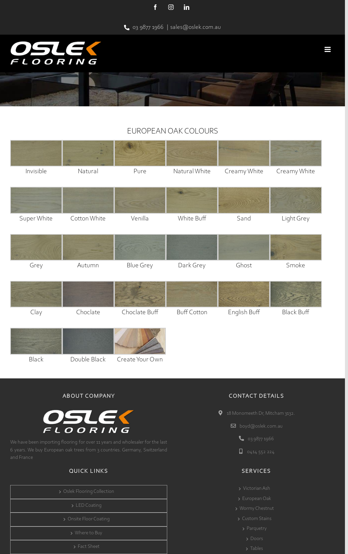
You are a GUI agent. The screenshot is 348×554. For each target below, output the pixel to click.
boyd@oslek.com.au (260, 426)
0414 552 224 (260, 451)
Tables (256, 548)
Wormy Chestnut (257, 508)
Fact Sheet (89, 546)
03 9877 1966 (148, 27)
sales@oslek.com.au (195, 27)
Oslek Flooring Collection (88, 491)
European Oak (256, 498)
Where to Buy (88, 533)
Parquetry (257, 528)
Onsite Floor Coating (89, 519)
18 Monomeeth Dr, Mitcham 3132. (260, 413)
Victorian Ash (256, 488)
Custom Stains (257, 518)
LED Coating (89, 505)
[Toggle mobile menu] (328, 49)
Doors (256, 538)
